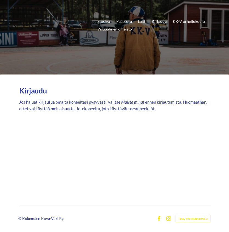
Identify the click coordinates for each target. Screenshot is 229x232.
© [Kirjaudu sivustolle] (20, 218)
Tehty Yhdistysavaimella (193, 218)
